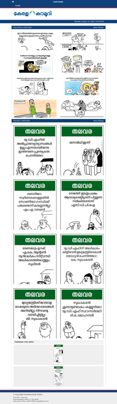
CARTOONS (37, 2)
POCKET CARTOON (21, 121)
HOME (17, 6)
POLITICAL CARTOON (22, 27)
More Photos (98, 27)
